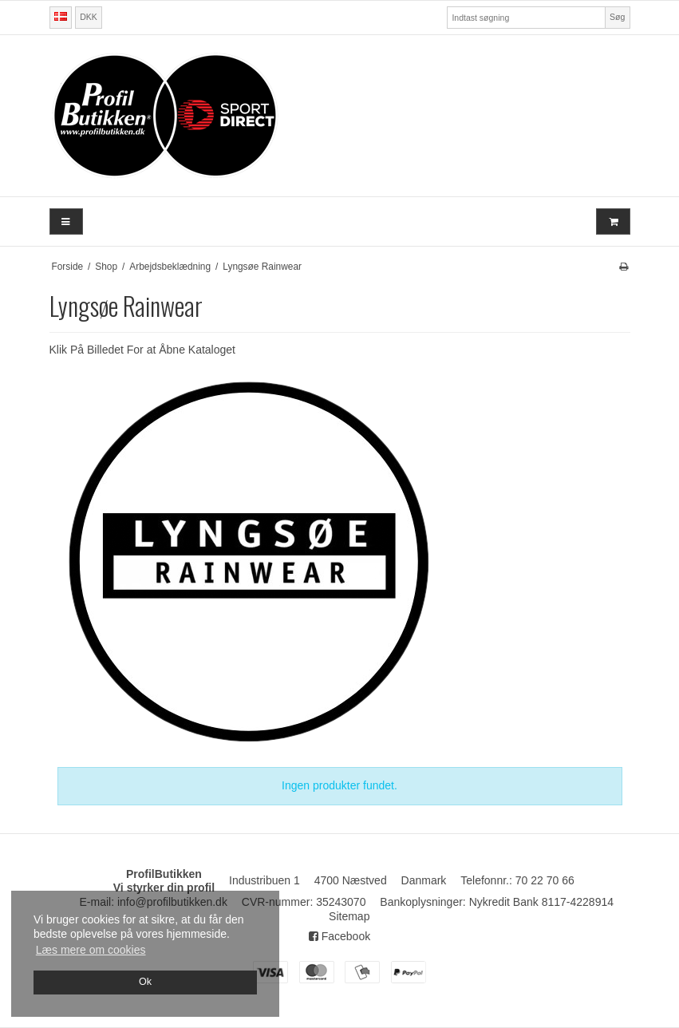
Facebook (339, 936)
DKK (88, 17)
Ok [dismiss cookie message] (145, 981)
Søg (617, 17)
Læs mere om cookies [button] (91, 949)
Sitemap (349, 916)
